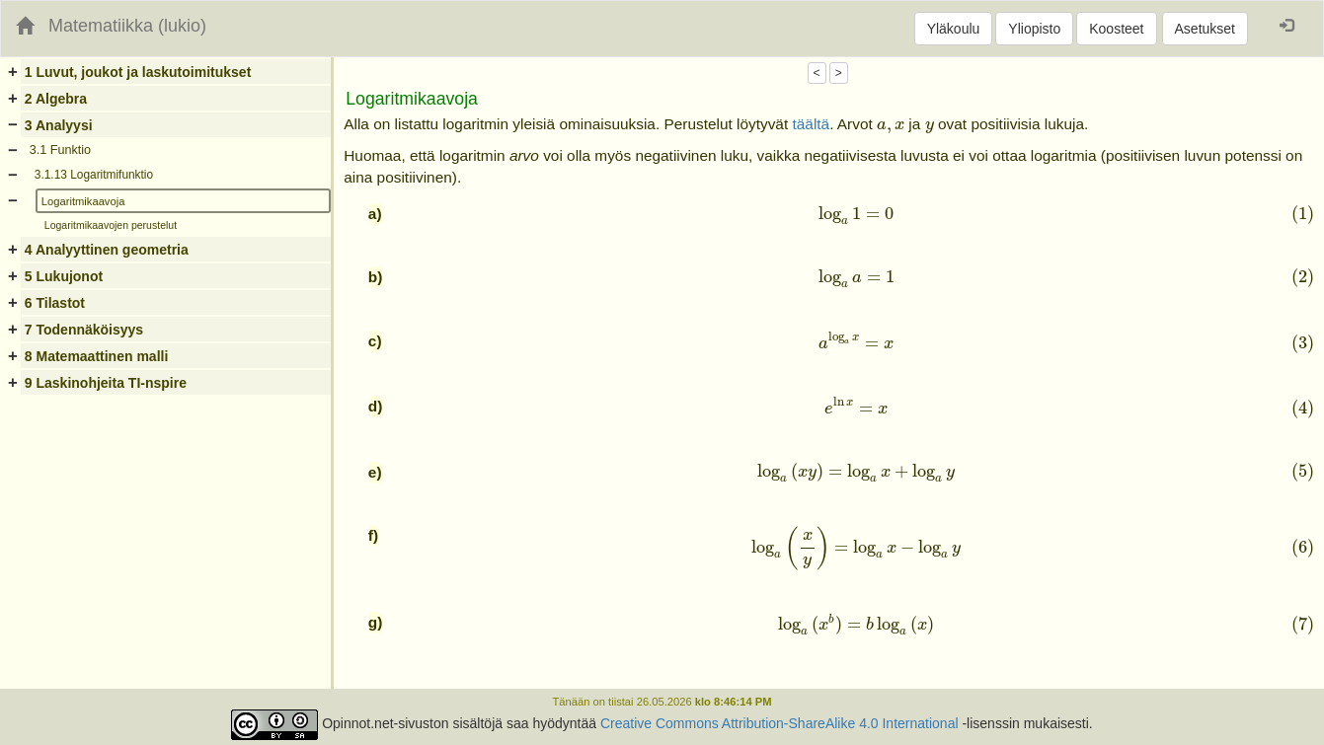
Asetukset (1205, 29)
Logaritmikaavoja (83, 201)
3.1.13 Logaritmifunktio (94, 175)
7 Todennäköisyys (84, 329)
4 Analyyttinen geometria (107, 250)
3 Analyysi (59, 125)
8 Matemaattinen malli (97, 356)
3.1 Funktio (60, 150)
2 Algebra (56, 99)
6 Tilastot (55, 303)
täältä (810, 123)
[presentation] (890, 127)
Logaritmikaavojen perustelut (110, 225)
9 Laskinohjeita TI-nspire (106, 383)
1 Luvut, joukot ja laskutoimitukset (138, 72)
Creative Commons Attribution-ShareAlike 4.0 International (779, 724)
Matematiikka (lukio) (127, 26)
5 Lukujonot (64, 276)
